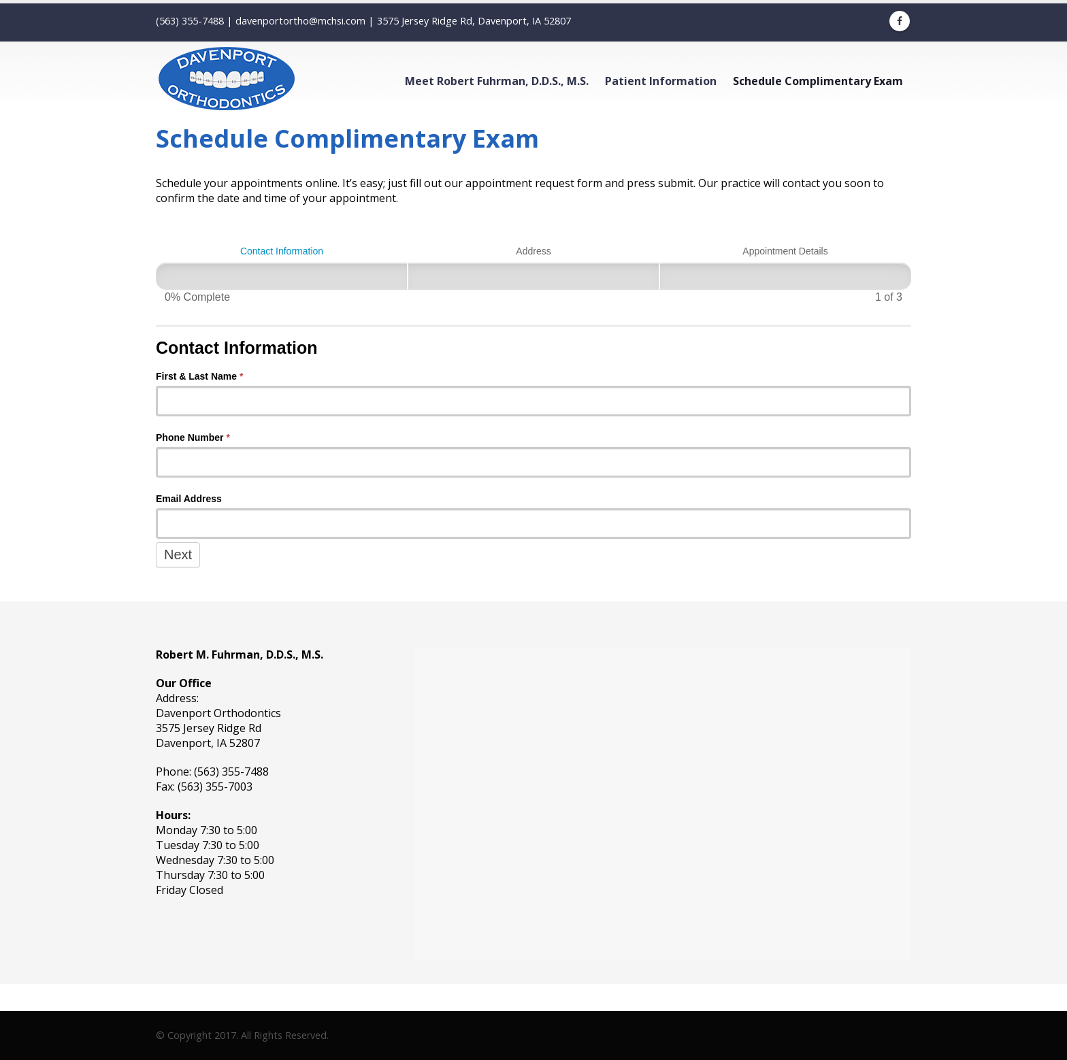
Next (178, 554)
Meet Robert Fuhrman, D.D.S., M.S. (497, 80)
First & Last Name (199, 376)
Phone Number (193, 437)
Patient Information (661, 80)
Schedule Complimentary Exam (818, 80)
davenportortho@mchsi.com (300, 20)
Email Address (189, 498)
